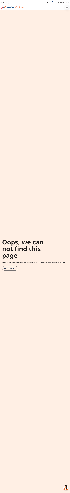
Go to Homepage (10, 268)
